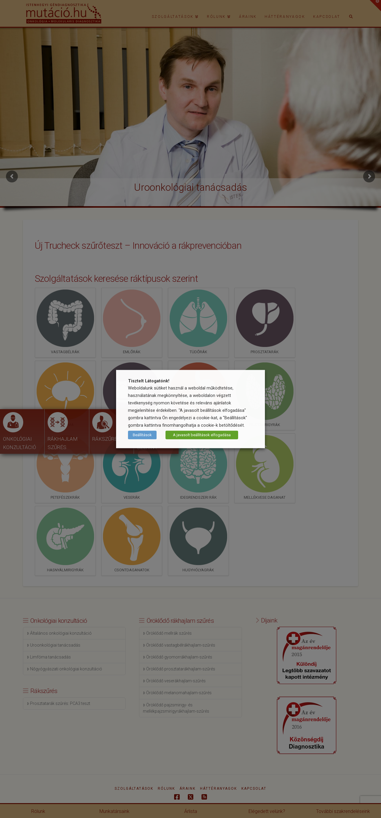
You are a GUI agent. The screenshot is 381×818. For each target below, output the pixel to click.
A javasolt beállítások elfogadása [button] (202, 435)
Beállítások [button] (142, 435)
